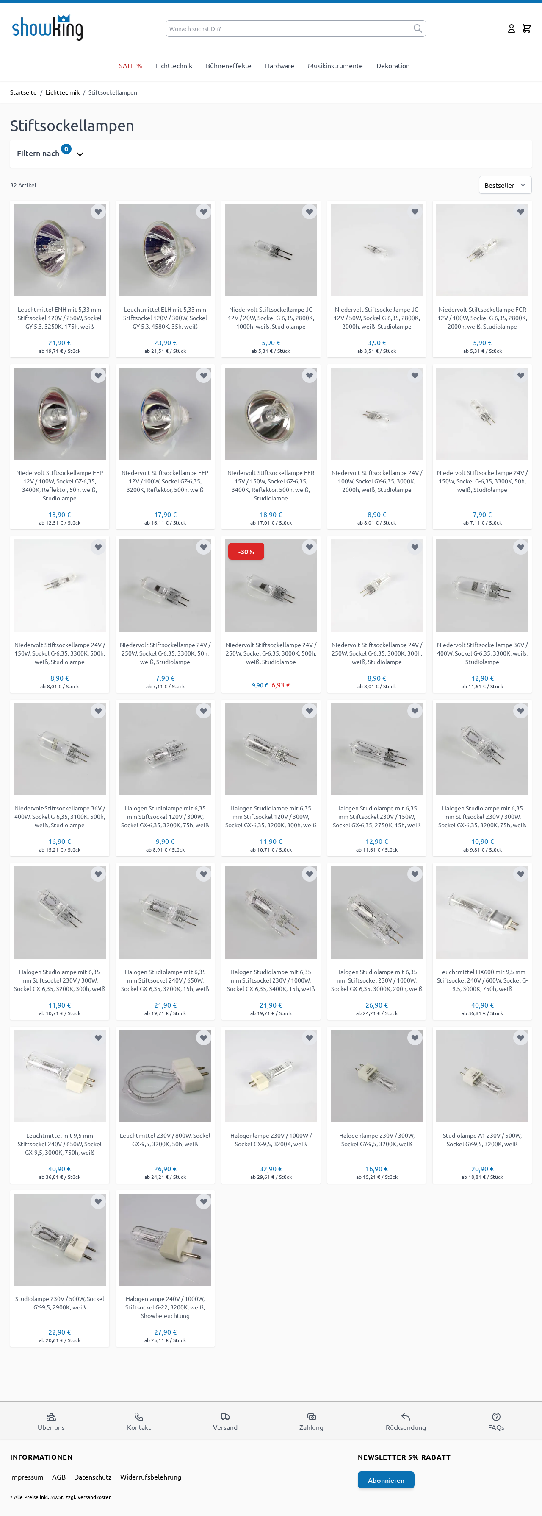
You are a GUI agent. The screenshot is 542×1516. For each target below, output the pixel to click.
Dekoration (393, 65)
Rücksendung (406, 1421)
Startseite (23, 92)
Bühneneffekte (229, 65)
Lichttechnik (174, 65)
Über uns (51, 1421)
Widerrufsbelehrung (150, 1476)
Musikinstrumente (335, 65)
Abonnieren (386, 1480)
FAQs (496, 1421)
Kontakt (139, 1421)
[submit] (418, 28)
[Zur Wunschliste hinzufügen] (98, 211)
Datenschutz (93, 1476)
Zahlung (311, 1421)
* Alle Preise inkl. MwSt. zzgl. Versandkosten (61, 1497)
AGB (59, 1476)
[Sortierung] (505, 185)
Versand (225, 1421)
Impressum (27, 1476)
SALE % (130, 65)
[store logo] (50, 26)
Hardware (279, 65)
